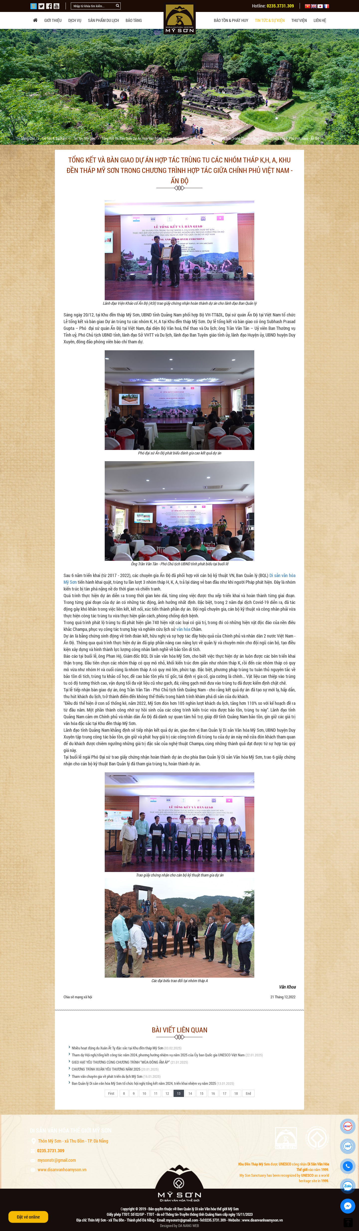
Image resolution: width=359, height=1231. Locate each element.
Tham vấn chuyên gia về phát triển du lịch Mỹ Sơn (107, 1076)
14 (190, 1093)
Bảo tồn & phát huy (231, 20)
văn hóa (183, 629)
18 (236, 1093)
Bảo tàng (134, 20)
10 (144, 1093)
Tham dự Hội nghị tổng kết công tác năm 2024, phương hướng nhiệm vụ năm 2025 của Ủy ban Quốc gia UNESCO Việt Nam (158, 1054)
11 (156, 1093)
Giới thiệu (53, 20)
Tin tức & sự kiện (270, 20)
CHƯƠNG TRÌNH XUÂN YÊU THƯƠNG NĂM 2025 (106, 1069)
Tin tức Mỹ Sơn (84, 138)
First (111, 1093)
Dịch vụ (74, 20)
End (248, 1093)
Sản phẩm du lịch (103, 20)
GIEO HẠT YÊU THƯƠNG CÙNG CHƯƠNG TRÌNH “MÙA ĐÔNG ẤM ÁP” (121, 1062)
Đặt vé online (28, 1217)
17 (224, 1093)
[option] (179, 90)
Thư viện (299, 20)
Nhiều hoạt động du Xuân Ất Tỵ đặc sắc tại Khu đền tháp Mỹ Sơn (117, 1047)
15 (201, 1093)
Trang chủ (28, 138)
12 (167, 1093)
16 (213, 1093)
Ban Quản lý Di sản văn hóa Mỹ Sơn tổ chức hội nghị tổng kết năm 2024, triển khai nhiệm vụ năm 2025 (144, 1083)
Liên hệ (320, 20)
